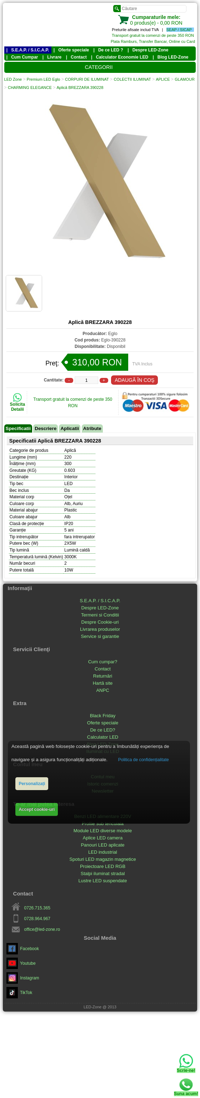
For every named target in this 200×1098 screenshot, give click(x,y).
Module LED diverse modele (103, 831)
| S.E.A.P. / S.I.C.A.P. (27, 50)
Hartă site (103, 683)
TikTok (19, 993)
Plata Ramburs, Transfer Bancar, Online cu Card (153, 41)
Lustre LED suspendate (103, 881)
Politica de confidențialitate (143, 759)
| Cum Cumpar (22, 57)
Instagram (22, 978)
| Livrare (51, 57)
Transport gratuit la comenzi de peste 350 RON (153, 35)
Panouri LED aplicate (102, 845)
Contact (103, 669)
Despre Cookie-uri (100, 622)
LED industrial (102, 852)
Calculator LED (102, 737)
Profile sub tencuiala (103, 824)
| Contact (76, 57)
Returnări (102, 676)
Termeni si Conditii (100, 615)
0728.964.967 (37, 919)
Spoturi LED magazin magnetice (102, 859)
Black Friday (103, 716)
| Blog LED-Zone (170, 57)
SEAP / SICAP (179, 30)
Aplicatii (69, 429)
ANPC (102, 690)
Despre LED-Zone (100, 608)
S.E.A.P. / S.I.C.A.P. (100, 601)
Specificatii (18, 429)
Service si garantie (100, 636)
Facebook (22, 949)
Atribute (92, 429)
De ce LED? (102, 730)
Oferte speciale (102, 723)
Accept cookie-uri (37, 809)
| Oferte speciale (71, 50)
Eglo (113, 334)
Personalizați (32, 783)
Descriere (45, 429)
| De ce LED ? (108, 50)
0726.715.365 (37, 908)
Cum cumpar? (103, 662)
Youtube (21, 963)
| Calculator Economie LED (119, 57)
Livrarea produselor (100, 629)
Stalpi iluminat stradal (103, 874)
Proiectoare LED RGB (102, 866)
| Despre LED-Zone (148, 50)
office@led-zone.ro (42, 929)
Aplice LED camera (102, 838)
